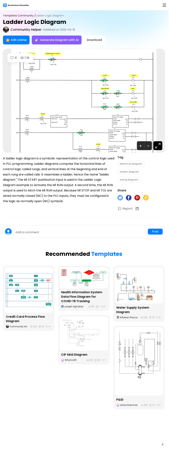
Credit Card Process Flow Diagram (25, 319)
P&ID (120, 399)
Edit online (16, 40)
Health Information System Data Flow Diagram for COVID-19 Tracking (81, 296)
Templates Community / (19, 15)
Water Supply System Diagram (132, 309)
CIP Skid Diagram (74, 354)
